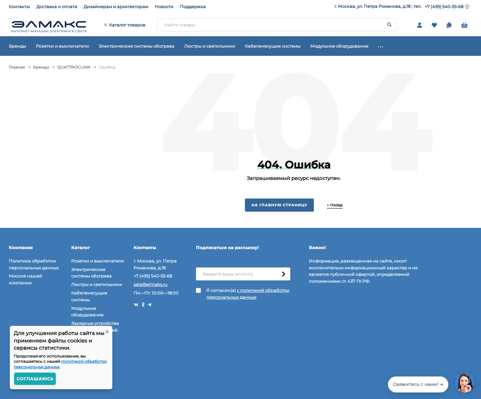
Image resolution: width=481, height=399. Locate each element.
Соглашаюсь (35, 378)
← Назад (335, 204)
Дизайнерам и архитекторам (116, 6)
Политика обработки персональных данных (34, 264)
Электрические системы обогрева (91, 273)
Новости (164, 6)
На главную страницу (279, 205)
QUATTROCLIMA (73, 67)
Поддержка (193, 6)
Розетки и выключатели (97, 260)
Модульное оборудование (87, 312)
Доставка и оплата (56, 6)
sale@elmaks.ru (151, 284)
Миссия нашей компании (25, 279)
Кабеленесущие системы (89, 296)
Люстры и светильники (96, 284)
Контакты (19, 6)
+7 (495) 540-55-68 (444, 6)
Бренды (41, 67)
